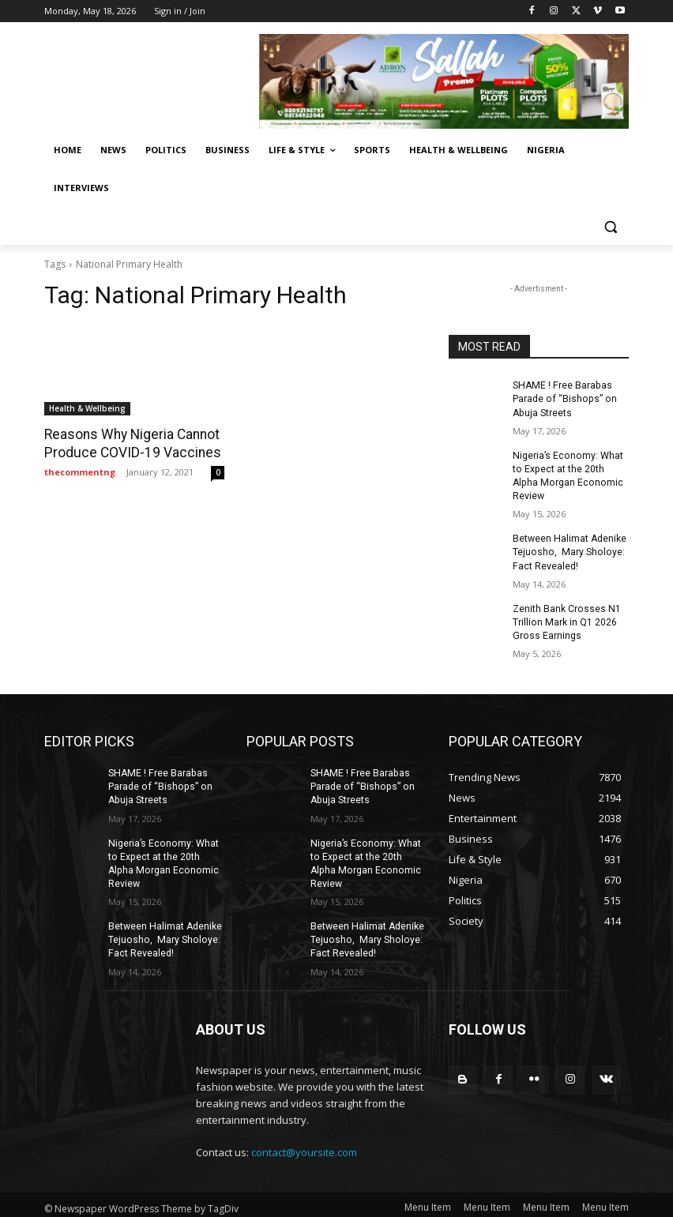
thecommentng (79, 471)
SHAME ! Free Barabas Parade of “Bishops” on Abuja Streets (563, 399)
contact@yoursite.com (304, 1146)
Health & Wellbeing (87, 408)
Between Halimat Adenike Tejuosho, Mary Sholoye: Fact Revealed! (569, 550)
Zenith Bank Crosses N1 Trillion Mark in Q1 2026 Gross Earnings (566, 619)
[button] (610, 226)
